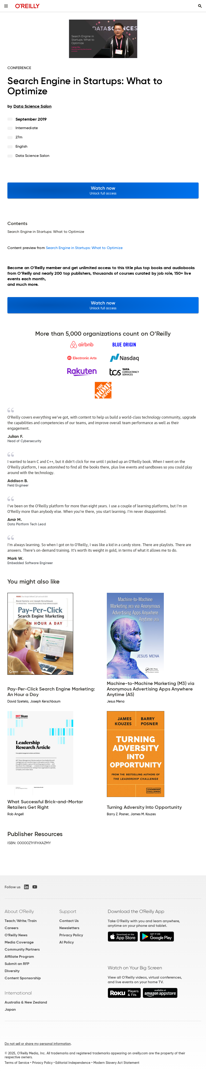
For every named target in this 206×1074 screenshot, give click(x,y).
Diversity (12, 970)
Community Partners (22, 949)
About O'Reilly (19, 911)
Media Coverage (19, 942)
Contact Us (69, 920)
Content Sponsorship (23, 978)
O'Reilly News (16, 935)
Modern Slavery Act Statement (116, 1063)
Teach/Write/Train (21, 920)
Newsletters (69, 927)
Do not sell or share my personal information (38, 1044)
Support (67, 911)
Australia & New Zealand (26, 1002)
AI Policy (66, 942)
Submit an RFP (17, 963)
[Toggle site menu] (6, 6)
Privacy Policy (71, 935)
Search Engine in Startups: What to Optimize (84, 248)
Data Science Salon (32, 155)
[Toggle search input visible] (200, 6)
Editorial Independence (72, 1063)
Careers (11, 927)
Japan (10, 1009)
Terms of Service (17, 1063)
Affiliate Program (19, 956)
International (18, 993)
